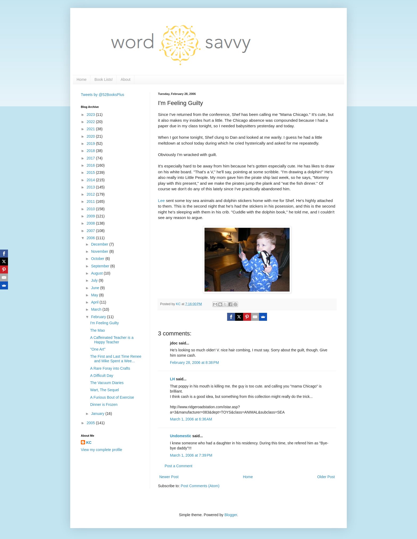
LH (172, 379)
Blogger (230, 515)
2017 (91, 158)
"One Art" (97, 349)
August (97, 273)
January (98, 413)
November (100, 251)
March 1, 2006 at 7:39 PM (191, 455)
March (96, 309)
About (126, 79)
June (95, 288)
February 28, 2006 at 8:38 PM (194, 362)
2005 (91, 423)
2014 (91, 180)
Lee (161, 200)
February (99, 317)
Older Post (326, 477)
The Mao (97, 330)
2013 (91, 187)
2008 (91, 223)
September (100, 266)
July (95, 280)
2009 (91, 216)
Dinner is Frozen (104, 404)
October (98, 258)
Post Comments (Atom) (200, 486)
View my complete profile (101, 450)
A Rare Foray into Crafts (110, 368)
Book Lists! (103, 79)
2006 (91, 238)
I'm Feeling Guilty (104, 323)
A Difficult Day (101, 375)
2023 (91, 114)
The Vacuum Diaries (107, 383)
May (95, 295)
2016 (91, 165)
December (100, 244)
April (95, 302)
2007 (91, 231)
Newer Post (168, 477)
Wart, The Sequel (104, 390)
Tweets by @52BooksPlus (102, 94)
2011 (91, 201)
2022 (91, 122)
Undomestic (180, 436)
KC (88, 442)
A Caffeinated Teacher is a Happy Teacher (112, 339)
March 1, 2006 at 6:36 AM (191, 419)
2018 (91, 151)
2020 (91, 136)
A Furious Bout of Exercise (112, 397)
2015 (91, 172)
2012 (91, 194)
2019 (91, 143)
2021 (91, 129)
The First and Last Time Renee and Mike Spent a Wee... (115, 358)
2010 (91, 209)
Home (81, 79)
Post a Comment (178, 466)
